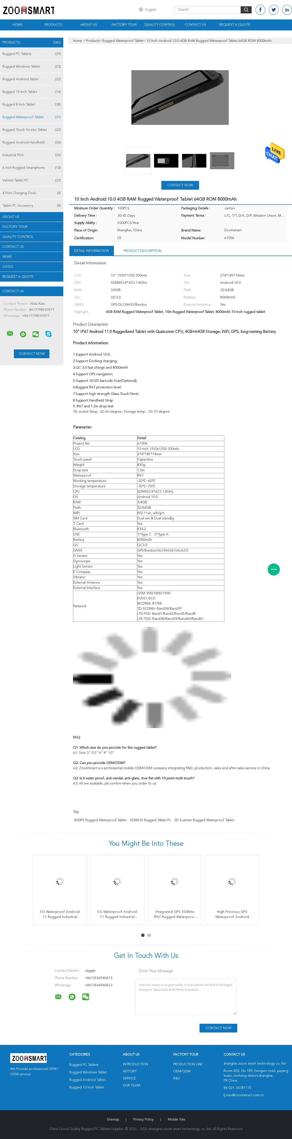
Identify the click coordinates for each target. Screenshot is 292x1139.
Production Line (188, 1064)
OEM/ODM (182, 1071)
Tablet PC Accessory (31, 205)
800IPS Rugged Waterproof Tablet (100, 820)
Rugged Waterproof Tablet (31, 117)
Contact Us (195, 25)
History (130, 1071)
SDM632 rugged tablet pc (150, 820)
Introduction (135, 1064)
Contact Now (180, 185)
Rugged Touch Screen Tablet (31, 129)
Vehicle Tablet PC (31, 180)
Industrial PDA (31, 155)
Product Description (142, 251)
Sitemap (113, 1119)
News (7, 256)
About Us (88, 25)
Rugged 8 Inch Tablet (31, 104)
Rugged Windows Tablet (31, 66)
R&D (176, 1078)
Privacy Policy (143, 1119)
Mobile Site (176, 1119)
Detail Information (91, 251)
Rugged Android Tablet (31, 79)
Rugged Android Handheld (31, 142)
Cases (7, 266)
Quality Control (159, 25)
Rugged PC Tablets (31, 54)
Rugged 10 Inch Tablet (31, 91)
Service (129, 1078)
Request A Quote (234, 25)
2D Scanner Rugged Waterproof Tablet (204, 820)
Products (53, 25)
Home (18, 25)
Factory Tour (124, 25)
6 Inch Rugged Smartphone (31, 167)
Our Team (131, 1085)
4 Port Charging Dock (31, 193)
